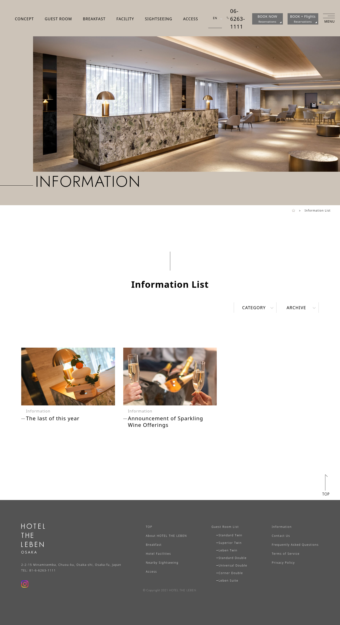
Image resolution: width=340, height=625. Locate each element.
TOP (149, 527)
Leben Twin (228, 550)
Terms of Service (286, 554)
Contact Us (281, 536)
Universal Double (233, 565)
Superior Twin (230, 543)
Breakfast (154, 545)
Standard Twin (230, 535)
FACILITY (125, 18)
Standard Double (233, 558)
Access (151, 572)
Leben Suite (228, 581)
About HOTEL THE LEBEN (166, 536)
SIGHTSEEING (158, 18)
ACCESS (190, 18)
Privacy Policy (283, 563)
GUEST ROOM (58, 18)
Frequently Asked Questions (295, 545)
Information (282, 527)
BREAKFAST (94, 18)
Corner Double (231, 573)
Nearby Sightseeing (162, 563)
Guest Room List (225, 527)
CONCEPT (24, 18)
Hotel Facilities (158, 554)
